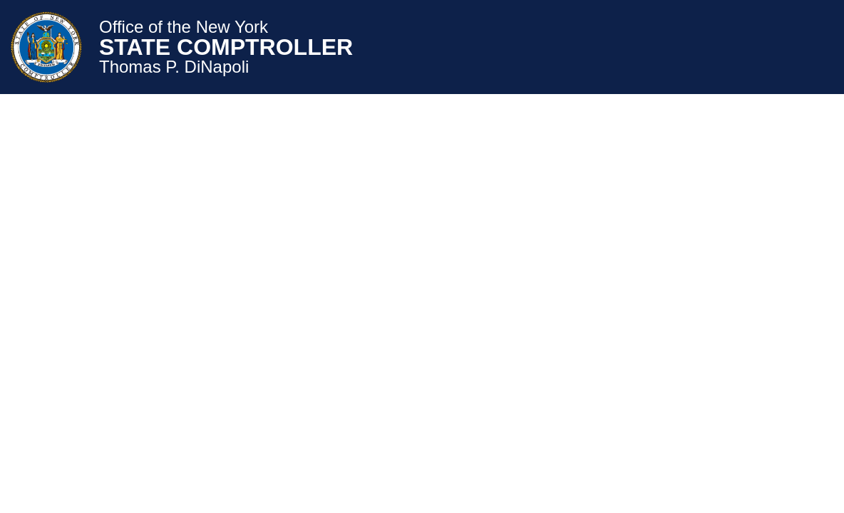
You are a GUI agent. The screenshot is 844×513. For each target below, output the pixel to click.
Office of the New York (183, 27)
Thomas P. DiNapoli (174, 67)
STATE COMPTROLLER (226, 47)
